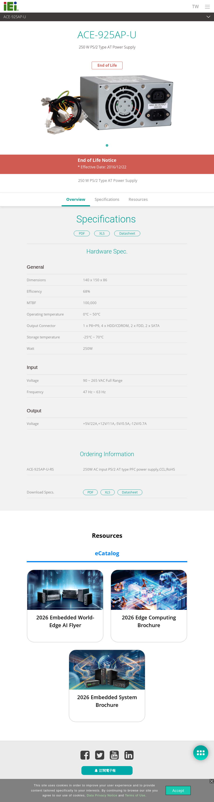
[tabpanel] (107, 104)
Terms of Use (135, 795)
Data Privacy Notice (101, 795)
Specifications (107, 199)
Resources (138, 199)
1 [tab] (107, 145)
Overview (75, 199)
